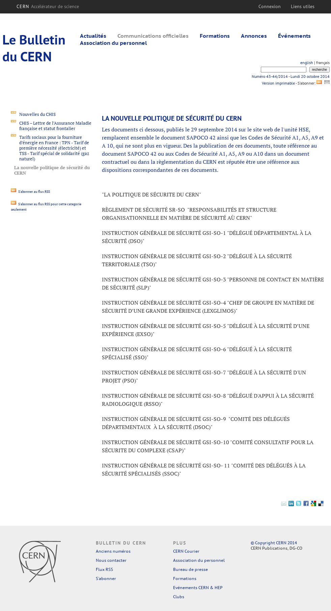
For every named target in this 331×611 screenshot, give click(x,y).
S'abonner (106, 578)
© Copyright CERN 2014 (274, 542)
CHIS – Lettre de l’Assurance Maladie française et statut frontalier (55, 125)
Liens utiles (302, 6)
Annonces (254, 35)
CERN (48, 6)
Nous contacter (111, 560)
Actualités (93, 35)
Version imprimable (278, 83)
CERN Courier (186, 551)
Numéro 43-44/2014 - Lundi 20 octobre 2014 (291, 76)
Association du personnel (113, 42)
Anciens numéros (113, 551)
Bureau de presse (190, 569)
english (306, 62)
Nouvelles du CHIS (37, 114)
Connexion (269, 6)
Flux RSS (104, 569)
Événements (294, 35)
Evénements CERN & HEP (197, 587)
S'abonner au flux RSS (30, 191)
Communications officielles (153, 35)
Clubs (178, 596)
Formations (215, 35)
